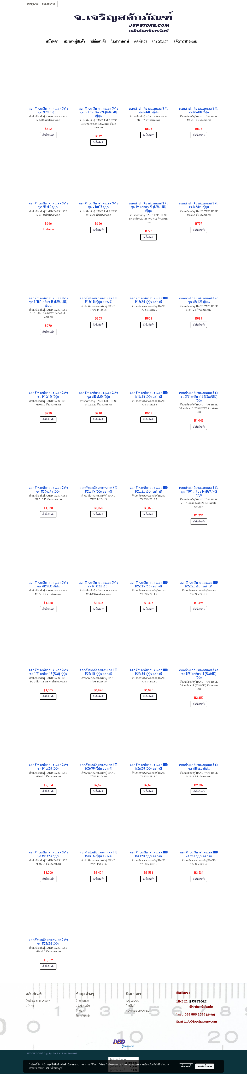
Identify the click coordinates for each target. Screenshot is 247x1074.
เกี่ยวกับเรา (160, 41)
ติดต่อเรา (140, 41)
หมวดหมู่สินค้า (74, 41)
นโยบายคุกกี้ (56, 1068)
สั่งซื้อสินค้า (48, 135)
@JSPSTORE (198, 1001)
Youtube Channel (137, 1010)
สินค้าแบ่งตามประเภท (38, 1000)
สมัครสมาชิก (48, 4)
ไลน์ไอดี (130, 1005)
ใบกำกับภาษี (120, 41)
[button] (202, 41)
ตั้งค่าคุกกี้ (186, 1066)
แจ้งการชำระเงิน (185, 41)
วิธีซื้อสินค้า (98, 41)
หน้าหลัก (51, 41)
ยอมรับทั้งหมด (204, 1066)
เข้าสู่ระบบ (32, 4)
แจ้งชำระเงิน (83, 1005)
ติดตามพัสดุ (82, 1000)
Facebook (132, 1000)
